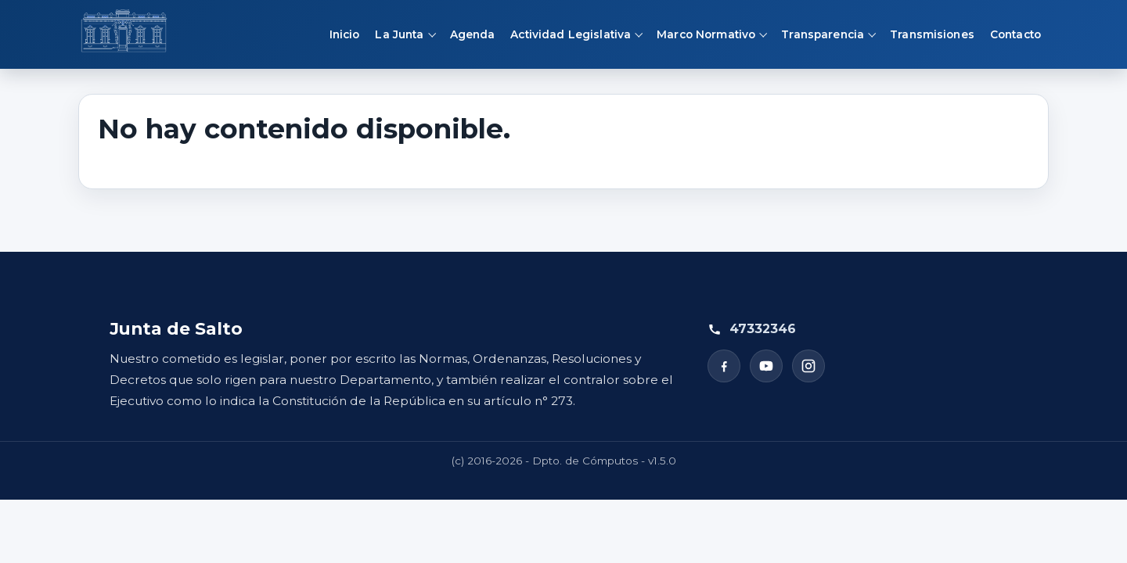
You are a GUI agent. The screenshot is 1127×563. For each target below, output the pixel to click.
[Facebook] (724, 366)
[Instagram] (808, 366)
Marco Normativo (706, 34)
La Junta (399, 34)
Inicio (344, 34)
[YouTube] (766, 366)
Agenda (472, 34)
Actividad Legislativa (570, 34)
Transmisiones (932, 34)
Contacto (1015, 34)
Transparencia (822, 34)
